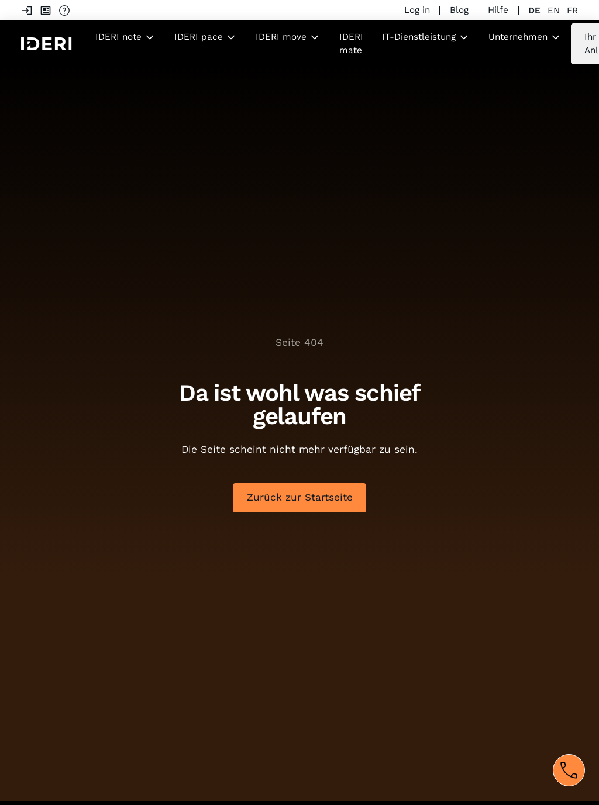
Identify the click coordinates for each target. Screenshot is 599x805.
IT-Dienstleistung (419, 37)
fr (572, 10)
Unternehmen (518, 37)
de (534, 10)
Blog (459, 10)
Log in (417, 10)
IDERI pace (198, 37)
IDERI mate (351, 43)
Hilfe (498, 10)
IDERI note (118, 37)
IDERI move (281, 37)
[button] (125, 37)
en (554, 10)
